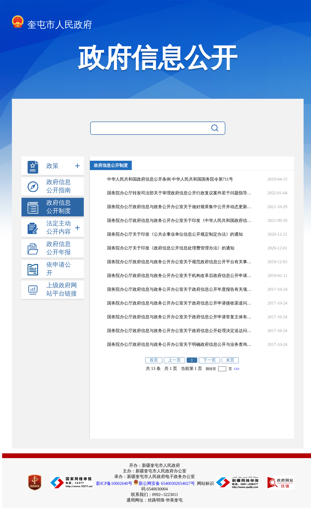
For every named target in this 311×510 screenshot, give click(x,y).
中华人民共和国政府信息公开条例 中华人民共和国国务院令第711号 (170, 179)
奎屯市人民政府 (52, 23)
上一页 (174, 360)
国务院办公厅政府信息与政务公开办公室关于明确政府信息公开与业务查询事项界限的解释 (179, 344)
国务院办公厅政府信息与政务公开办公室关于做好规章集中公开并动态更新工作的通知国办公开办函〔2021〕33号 (179, 206)
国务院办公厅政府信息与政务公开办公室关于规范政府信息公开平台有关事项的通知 (179, 262)
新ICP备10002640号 (114, 483)
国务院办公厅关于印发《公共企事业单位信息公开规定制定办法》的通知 (175, 234)
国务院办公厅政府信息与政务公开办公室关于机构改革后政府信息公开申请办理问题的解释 (179, 275)
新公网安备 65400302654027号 (164, 483)
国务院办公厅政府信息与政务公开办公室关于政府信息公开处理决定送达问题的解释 (179, 330)
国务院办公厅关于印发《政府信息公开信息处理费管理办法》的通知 (170, 248)
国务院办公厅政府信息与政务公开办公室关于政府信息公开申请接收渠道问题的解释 (179, 303)
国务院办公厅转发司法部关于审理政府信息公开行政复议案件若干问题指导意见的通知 (179, 193)
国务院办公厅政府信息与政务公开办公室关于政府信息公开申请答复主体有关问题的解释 (179, 317)
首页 (154, 360)
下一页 (209, 360)
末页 (230, 360)
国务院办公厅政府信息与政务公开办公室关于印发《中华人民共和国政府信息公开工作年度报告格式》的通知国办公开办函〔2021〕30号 (179, 220)
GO (236, 369)
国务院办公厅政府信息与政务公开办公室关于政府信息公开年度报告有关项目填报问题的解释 (179, 289)
